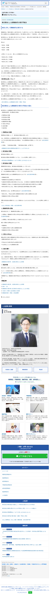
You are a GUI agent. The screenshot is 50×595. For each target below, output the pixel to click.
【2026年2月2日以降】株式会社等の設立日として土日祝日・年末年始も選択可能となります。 (24, 532)
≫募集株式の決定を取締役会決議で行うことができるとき (15, 148)
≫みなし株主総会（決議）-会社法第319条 (11, 205)
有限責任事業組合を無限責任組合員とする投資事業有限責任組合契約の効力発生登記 (22, 550)
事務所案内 (25, 369)
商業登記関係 (10, 19)
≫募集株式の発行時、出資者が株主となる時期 (12, 261)
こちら (8, 575)
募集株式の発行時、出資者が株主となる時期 (13, 284)
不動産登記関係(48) (7, 485)
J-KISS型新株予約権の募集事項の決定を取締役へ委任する (16, 538)
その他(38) (4, 495)
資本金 (4, 297)
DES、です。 (5, 286)
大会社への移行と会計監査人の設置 (11, 290)
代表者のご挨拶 (9, 369)
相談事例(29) (5, 491)
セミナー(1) (5, 471)
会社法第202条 (25, 190)
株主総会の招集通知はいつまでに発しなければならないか (16, 512)
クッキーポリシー (21, 590)
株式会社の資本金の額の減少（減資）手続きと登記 (14, 516)
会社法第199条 (30, 174)
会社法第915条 (7, 272)
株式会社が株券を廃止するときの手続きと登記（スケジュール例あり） (19, 508)
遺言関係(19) (5, 481)
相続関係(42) (5, 478)
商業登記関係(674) (6, 474)
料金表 (40, 369)
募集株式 (8, 297)
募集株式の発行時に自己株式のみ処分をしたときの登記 (15, 288)
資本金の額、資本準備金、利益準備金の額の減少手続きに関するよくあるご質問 (21, 544)
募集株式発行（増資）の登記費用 (10, 293)
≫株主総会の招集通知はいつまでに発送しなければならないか (16, 160)
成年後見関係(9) (6, 488)
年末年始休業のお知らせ (8, 556)
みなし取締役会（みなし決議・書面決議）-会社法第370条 (16, 519)
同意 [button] (30, 592)
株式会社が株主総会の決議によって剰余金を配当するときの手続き (18, 504)
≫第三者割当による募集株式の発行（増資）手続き (13, 102)
